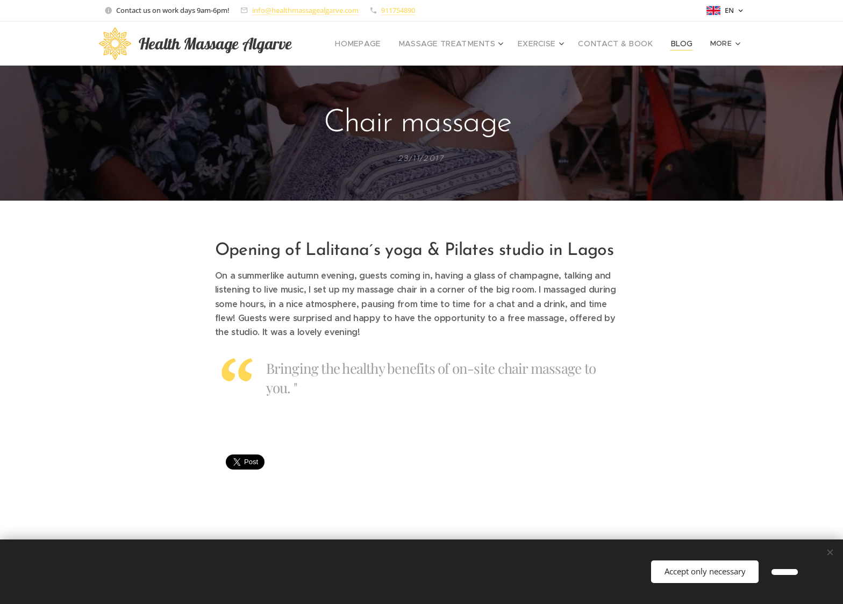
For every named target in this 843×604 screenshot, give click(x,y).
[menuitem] (384, 43)
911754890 (398, 10)
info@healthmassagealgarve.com (305, 10)
